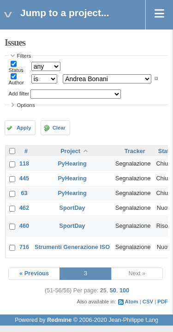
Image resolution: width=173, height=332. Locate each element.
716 (24, 247)
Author (16, 82)
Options (26, 105)
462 (24, 208)
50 (113, 290)
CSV (148, 301)
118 (24, 163)
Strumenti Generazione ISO (72, 247)
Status (16, 70)
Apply (24, 127)
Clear (59, 127)
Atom (131, 301)
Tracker (135, 151)
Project (70, 151)
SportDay (72, 208)
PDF (162, 301)
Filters (24, 56)
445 (24, 178)
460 (24, 226)
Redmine (59, 320)
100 (124, 290)
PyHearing (72, 163)
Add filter (19, 93)
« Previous (34, 273)
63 (24, 193)
